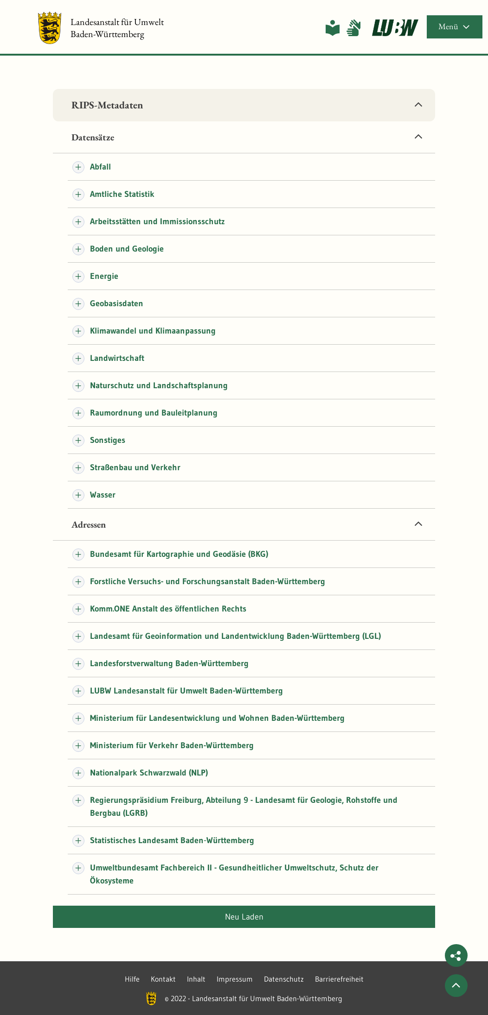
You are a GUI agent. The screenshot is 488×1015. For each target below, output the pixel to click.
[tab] (244, 105)
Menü (454, 26)
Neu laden (244, 917)
